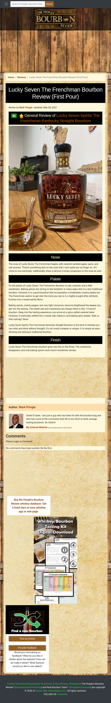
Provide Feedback (27, 647)
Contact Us (13, 683)
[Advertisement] (55, 50)
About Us (39, 683)
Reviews (21, 77)
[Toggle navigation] (6, 4)
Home (11, 77)
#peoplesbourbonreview (28, 687)
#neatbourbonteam (80, 687)
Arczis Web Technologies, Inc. (51, 690)
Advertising (26, 683)
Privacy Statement (70, 683)
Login (16, 441)
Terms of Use (52, 683)
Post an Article (27, 638)
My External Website (36, 427)
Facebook (62, 694)
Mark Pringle (25, 107)
